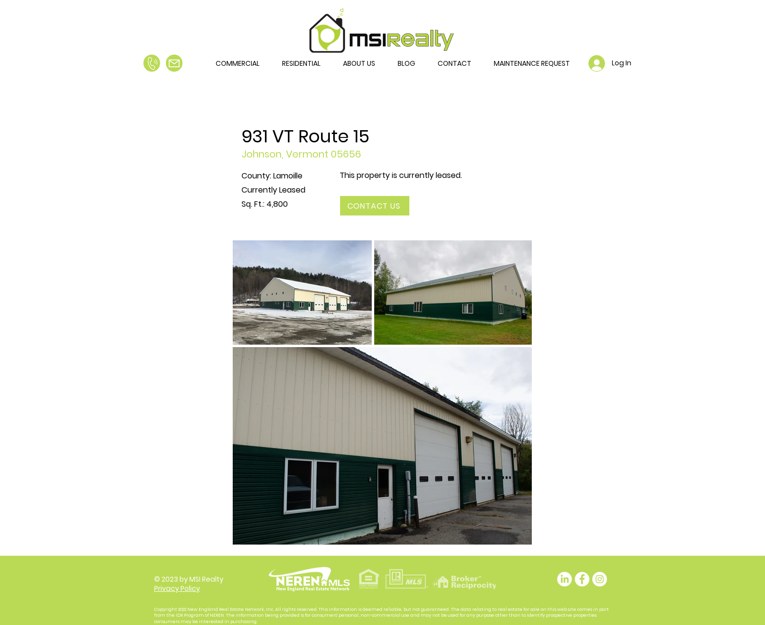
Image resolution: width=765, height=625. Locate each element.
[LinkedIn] (564, 579)
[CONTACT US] (374, 205)
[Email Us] (174, 63)
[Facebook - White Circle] (582, 579)
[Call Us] (151, 63)
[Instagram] (599, 579)
